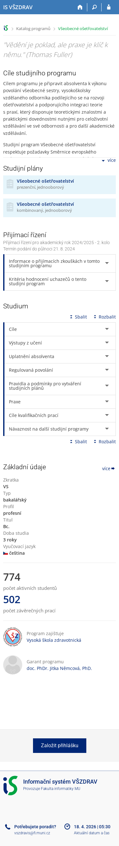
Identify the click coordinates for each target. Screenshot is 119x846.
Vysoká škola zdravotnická (54, 640)
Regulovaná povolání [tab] (31, 370)
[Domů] (80, 7)
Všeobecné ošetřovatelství (83, 28)
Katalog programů (33, 28)
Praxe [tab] (15, 402)
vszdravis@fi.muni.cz (32, 833)
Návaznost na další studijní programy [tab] (49, 429)
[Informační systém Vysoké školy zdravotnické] (18, 7)
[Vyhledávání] (94, 7)
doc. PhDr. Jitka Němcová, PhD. (59, 668)
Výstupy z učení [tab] (25, 343)
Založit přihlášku (59, 745)
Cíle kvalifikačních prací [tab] (33, 415)
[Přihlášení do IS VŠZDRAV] (109, 7)
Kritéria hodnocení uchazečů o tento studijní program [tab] (47, 281)
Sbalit (78, 317)
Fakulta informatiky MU (60, 788)
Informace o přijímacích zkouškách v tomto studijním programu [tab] (54, 263)
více (108, 161)
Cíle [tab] (13, 329)
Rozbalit (104, 317)
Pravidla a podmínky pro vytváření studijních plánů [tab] (45, 386)
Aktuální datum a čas (91, 833)
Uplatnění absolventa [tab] (31, 356)
